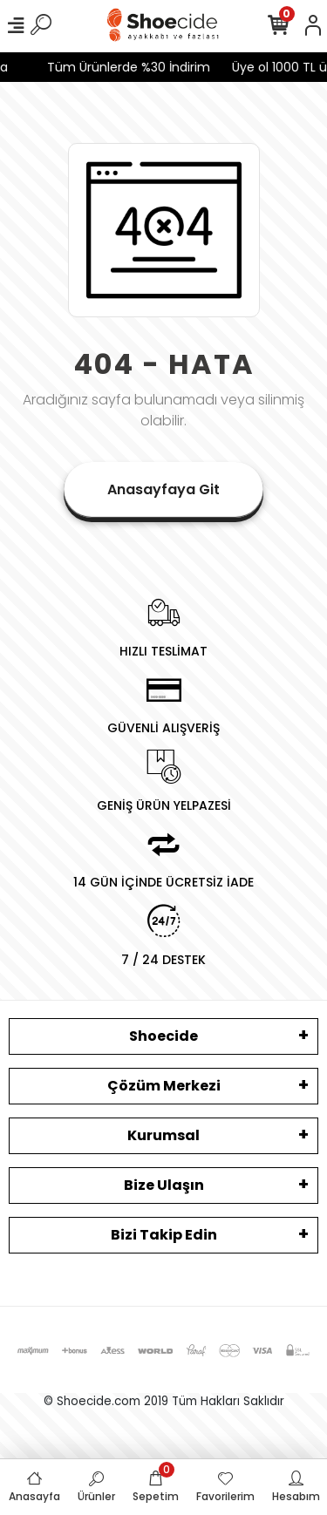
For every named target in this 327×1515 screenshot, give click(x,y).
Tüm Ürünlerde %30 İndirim (125, 67)
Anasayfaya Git (163, 489)
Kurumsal (163, 1135)
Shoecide (163, 1036)
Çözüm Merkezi (164, 1086)
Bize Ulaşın (164, 1185)
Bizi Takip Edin (164, 1235)
